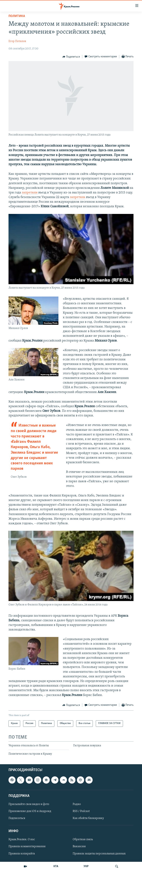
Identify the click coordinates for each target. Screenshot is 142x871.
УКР (86, 866)
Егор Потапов (17, 41)
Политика (17, 16)
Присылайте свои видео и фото (29, 804)
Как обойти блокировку (88, 818)
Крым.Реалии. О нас (22, 839)
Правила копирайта (22, 853)
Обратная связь (83, 839)
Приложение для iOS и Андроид (30, 811)
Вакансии (79, 846)
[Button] (71, 57)
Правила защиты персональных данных (99, 853)
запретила (77, 197)
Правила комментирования (27, 846)
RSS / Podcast (81, 811)
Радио (77, 804)
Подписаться (17, 818)
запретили (30, 192)
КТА (55, 866)
